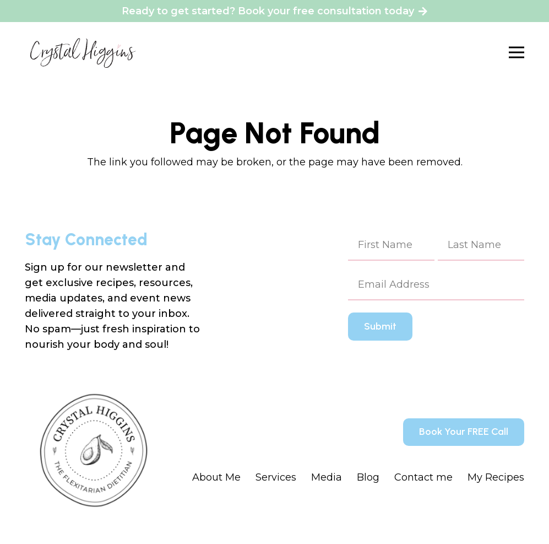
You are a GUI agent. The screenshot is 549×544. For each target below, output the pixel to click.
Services (276, 477)
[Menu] (516, 52)
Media (326, 477)
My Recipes (496, 477)
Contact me (423, 477)
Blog (368, 477)
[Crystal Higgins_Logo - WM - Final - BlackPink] (83, 52)
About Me (216, 477)
